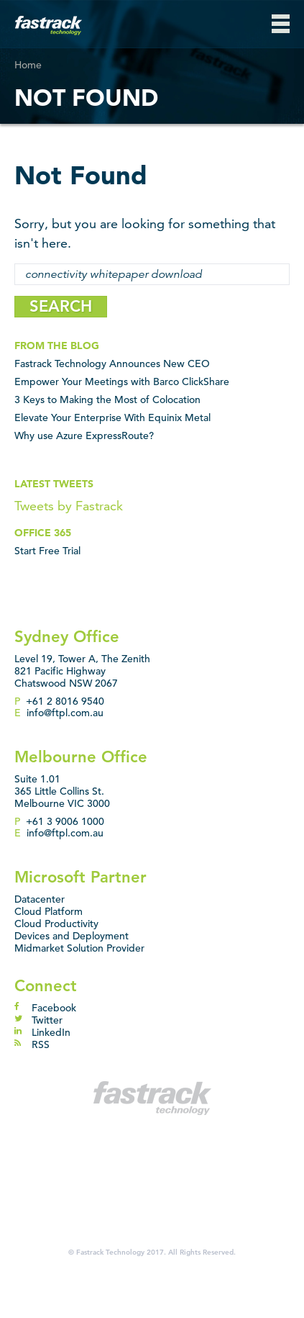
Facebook (45, 1007)
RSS (32, 1044)
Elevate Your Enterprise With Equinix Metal (112, 417)
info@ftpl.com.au (65, 712)
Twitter (38, 1020)
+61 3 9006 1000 (65, 821)
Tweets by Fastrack (68, 505)
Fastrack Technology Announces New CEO (112, 363)
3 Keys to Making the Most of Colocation (107, 399)
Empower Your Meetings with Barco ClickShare (121, 381)
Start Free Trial (47, 550)
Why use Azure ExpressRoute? (84, 435)
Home (28, 64)
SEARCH (60, 306)
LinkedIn (42, 1032)
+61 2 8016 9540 (65, 701)
